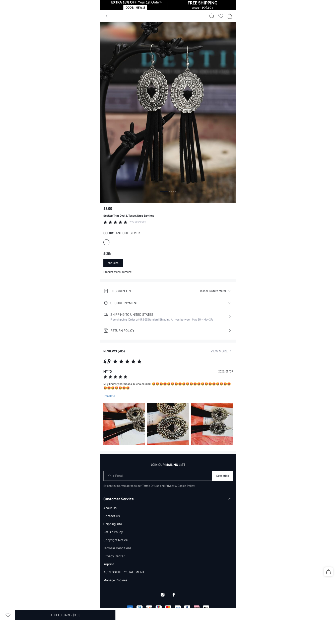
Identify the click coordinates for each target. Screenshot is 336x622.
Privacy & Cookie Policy (179, 461)
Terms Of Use (150, 461)
